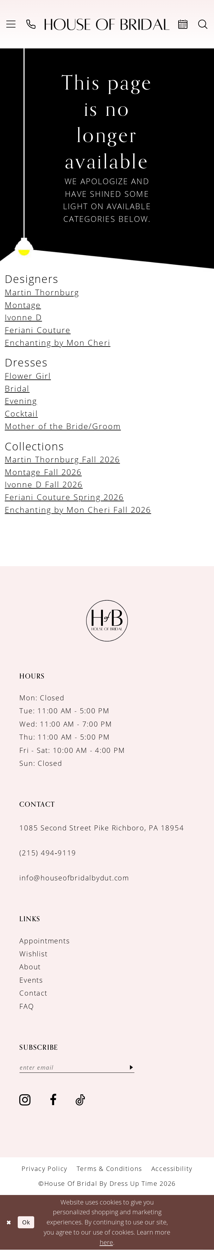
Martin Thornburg (42, 292)
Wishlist (33, 953)
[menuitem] (11, 24)
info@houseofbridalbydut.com (74, 877)
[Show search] (203, 24)
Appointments (44, 940)
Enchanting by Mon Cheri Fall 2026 (78, 509)
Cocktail (21, 413)
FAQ (26, 1006)
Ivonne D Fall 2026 (44, 484)
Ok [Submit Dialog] (29, 1223)
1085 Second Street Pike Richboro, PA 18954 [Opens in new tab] (101, 827)
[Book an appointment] (183, 24)
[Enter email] (83, 1068)
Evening (21, 400)
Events (31, 980)
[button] (11, 24)
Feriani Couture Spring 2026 (64, 496)
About (30, 966)
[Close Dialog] (9, 1223)
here (106, 1243)
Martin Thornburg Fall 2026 (62, 459)
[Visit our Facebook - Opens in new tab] (53, 1101)
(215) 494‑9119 (47, 852)
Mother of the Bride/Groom (63, 426)
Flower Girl (28, 375)
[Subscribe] (143, 1068)
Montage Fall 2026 (43, 471)
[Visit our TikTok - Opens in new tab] (80, 1101)
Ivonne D (23, 317)
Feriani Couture (38, 329)
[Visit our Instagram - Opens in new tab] (25, 1101)
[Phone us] (31, 24)
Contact (33, 993)
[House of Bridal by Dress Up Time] (107, 24)
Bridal (17, 388)
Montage (23, 304)
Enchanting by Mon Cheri (57, 342)
